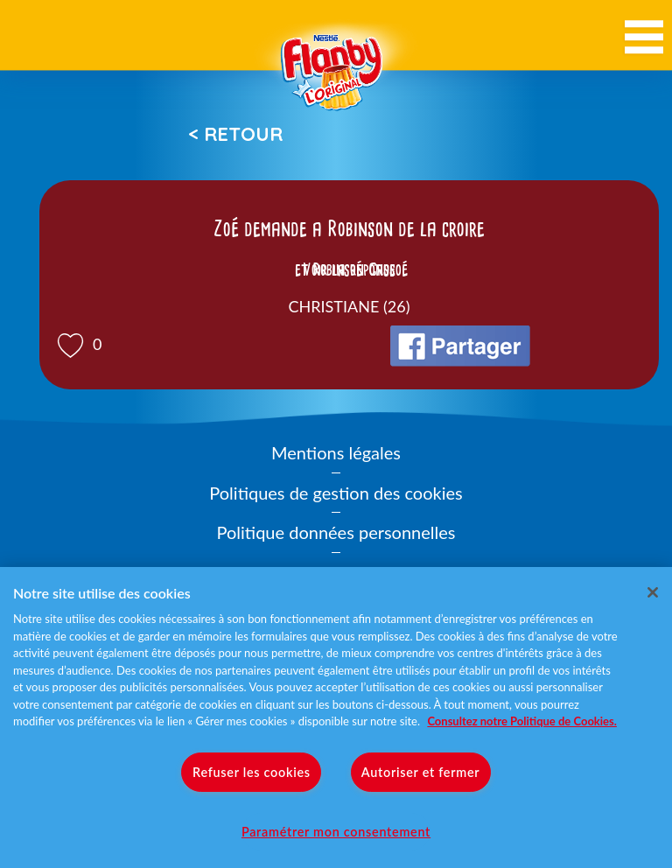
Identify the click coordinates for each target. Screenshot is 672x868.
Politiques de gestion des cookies (335, 492)
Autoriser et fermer (420, 772)
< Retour (235, 133)
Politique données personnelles (336, 532)
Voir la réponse (349, 269)
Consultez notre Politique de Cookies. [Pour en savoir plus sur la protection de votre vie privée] (521, 721)
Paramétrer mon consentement (336, 831)
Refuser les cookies (251, 772)
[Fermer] (653, 592)
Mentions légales (336, 452)
